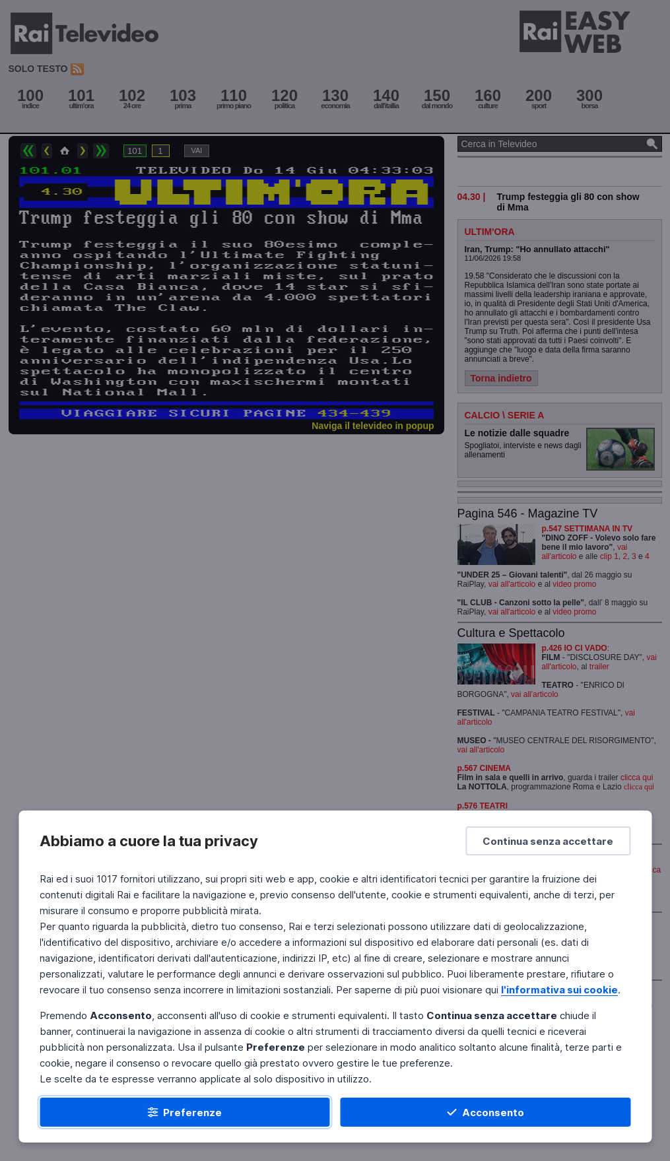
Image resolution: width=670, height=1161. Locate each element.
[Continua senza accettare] (547, 840)
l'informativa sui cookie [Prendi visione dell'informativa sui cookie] (559, 989)
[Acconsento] (486, 1112)
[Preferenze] (185, 1112)
